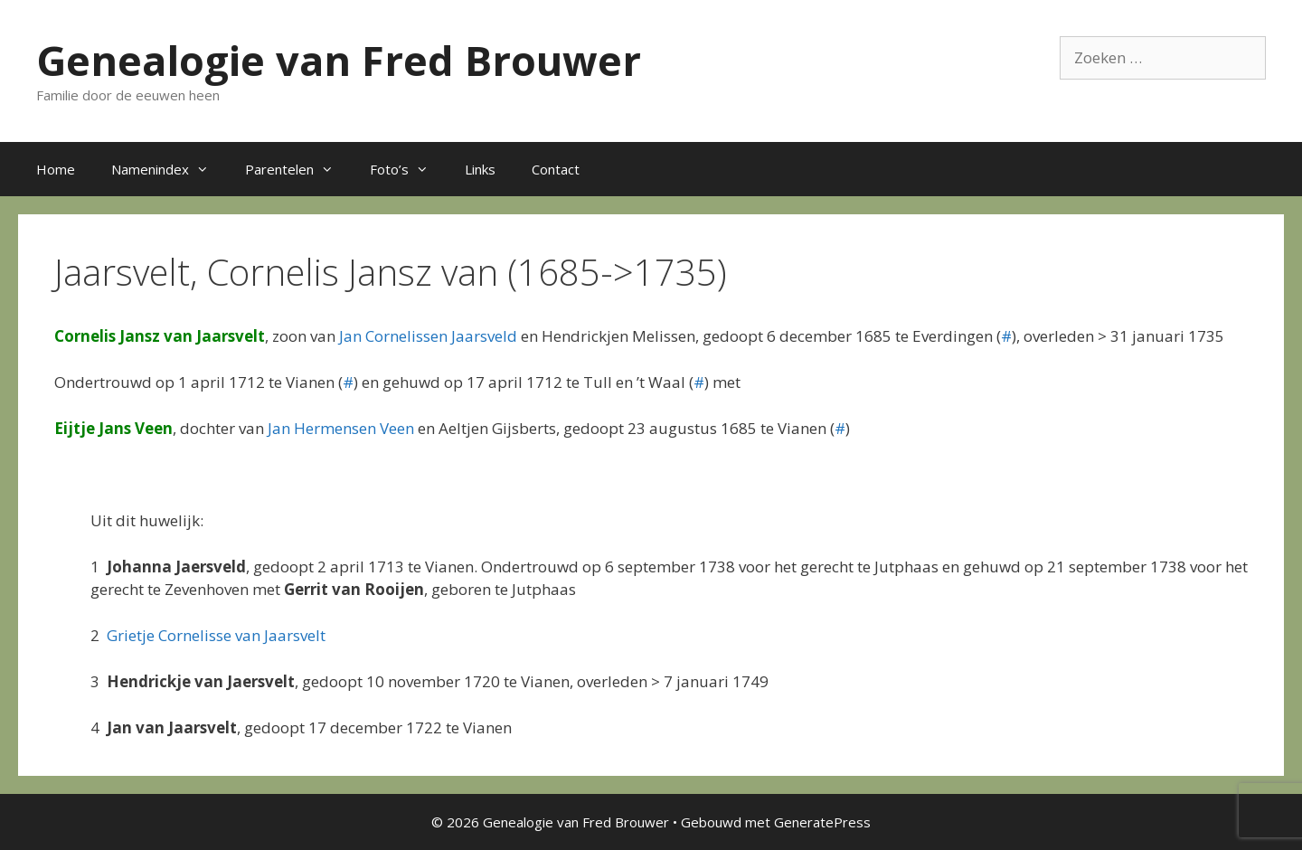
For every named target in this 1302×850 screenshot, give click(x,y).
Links (480, 169)
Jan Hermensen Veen (341, 428)
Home (55, 169)
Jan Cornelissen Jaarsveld (428, 336)
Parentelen (298, 169)
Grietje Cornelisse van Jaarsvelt (216, 635)
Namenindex (169, 169)
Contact (556, 169)
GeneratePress (822, 822)
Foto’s (408, 169)
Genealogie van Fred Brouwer (338, 60)
